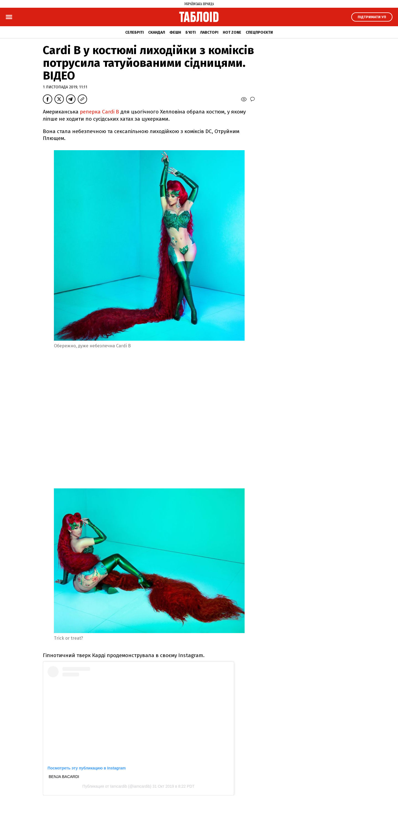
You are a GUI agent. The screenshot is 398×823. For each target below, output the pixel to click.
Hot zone (232, 32)
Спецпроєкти (259, 32)
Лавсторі (209, 32)
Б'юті (190, 32)
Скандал (156, 32)
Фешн (175, 32)
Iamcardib (118, 786)
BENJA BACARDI (64, 776)
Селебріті (134, 32)
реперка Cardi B (98, 112)
